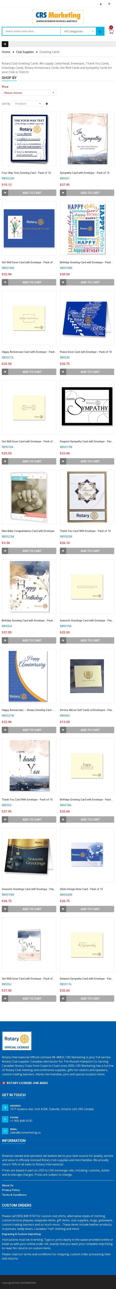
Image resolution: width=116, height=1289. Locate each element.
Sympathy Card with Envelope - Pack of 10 (84, 172)
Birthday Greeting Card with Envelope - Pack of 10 (31, 620)
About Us (7, 1185)
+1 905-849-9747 (21, 1121)
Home (6, 52)
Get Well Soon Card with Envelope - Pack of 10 (29, 262)
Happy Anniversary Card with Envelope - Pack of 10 (31, 352)
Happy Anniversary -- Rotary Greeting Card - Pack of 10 (34, 710)
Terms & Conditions (14, 1194)
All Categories (73, 31)
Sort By (6, 103)
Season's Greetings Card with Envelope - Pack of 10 (32, 889)
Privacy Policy (11, 1190)
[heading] (5, 87)
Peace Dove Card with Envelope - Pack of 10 (86, 352)
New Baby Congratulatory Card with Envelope (28, 531)
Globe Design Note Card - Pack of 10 (81, 889)
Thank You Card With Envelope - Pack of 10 (85, 531)
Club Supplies (25, 52)
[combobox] (31, 31)
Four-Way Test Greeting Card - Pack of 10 (26, 172)
